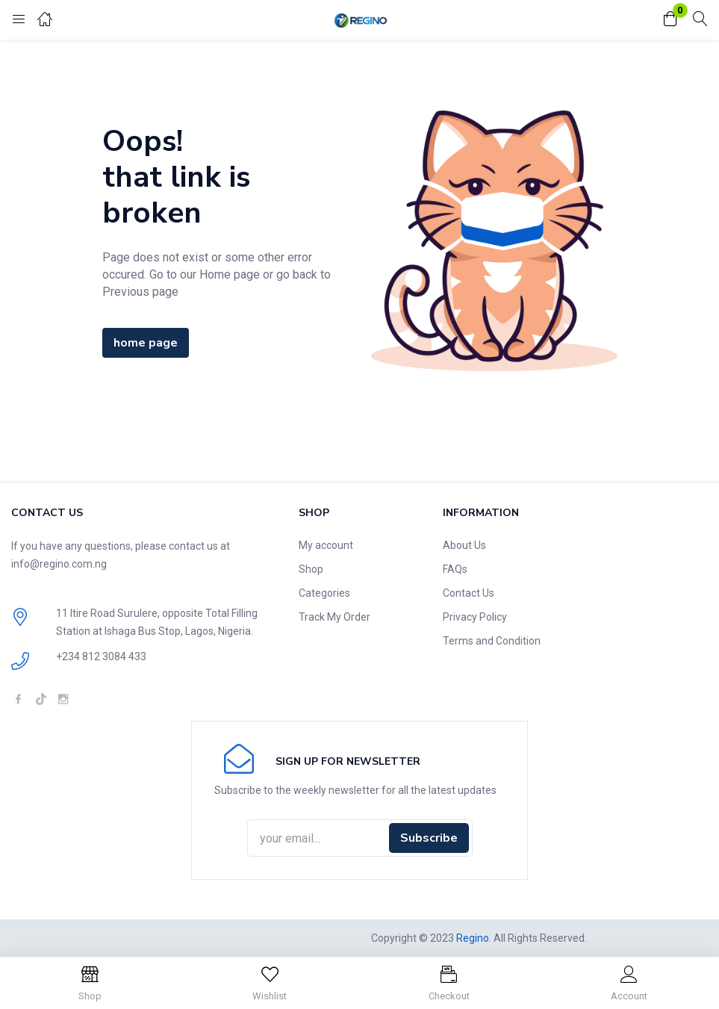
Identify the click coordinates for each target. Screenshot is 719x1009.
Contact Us (468, 593)
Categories (324, 593)
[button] (670, 20)
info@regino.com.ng (59, 564)
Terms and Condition (492, 641)
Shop (311, 569)
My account (326, 545)
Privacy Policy (475, 617)
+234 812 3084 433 (101, 656)
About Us (464, 545)
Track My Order (334, 617)
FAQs (455, 569)
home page (145, 343)
